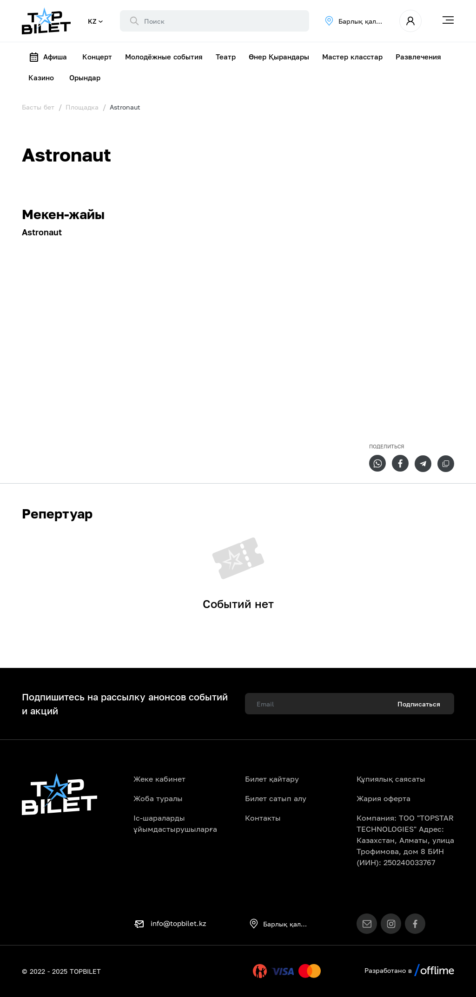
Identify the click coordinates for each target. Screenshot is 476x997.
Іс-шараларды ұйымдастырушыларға (175, 823)
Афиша (47, 57)
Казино (41, 77)
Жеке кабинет (159, 778)
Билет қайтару (272, 778)
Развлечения (418, 56)
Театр (226, 56)
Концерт (97, 56)
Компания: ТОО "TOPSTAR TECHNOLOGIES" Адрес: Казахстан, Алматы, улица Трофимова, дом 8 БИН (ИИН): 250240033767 (405, 840)
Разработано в (409, 970)
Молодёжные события (164, 56)
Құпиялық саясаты (391, 778)
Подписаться (418, 704)
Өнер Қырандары (279, 56)
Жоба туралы (158, 798)
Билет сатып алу (275, 798)
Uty (240, 971)
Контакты (263, 817)
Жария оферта (383, 798)
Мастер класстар (352, 56)
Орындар (84, 77)
